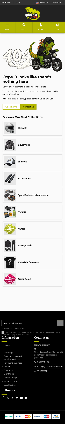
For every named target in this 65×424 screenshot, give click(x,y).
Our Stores (9, 373)
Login (17, 2)
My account (7, 2)
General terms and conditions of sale (13, 357)
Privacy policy (10, 381)
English (42, 2)
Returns (7, 366)
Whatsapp (42, 370)
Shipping (8, 352)
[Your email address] (29, 323)
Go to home (11, 106)
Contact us (28, 106)
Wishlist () (57, 2)
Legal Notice (10, 385)
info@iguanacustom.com (50, 366)
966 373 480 (43, 362)
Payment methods (13, 363)
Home (7, 345)
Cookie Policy (10, 377)
